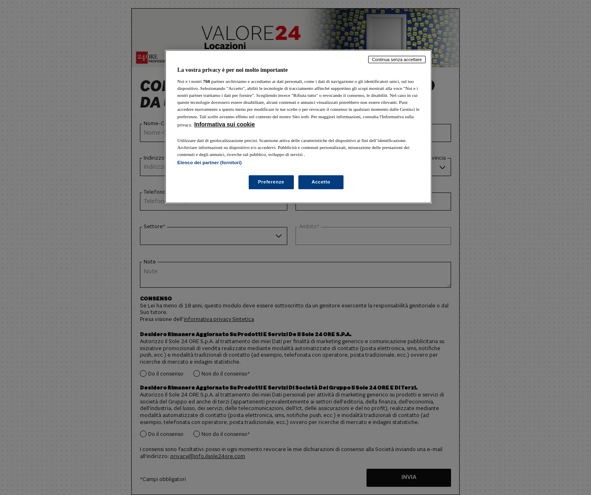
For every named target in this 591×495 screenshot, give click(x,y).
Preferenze (271, 181)
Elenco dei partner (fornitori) (209, 162)
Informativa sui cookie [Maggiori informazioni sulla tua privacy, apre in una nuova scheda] (224, 124)
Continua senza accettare (397, 59)
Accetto (321, 181)
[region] (298, 127)
